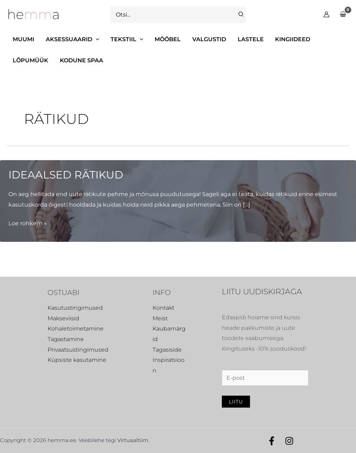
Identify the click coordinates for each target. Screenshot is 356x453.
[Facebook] (271, 440)
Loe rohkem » (27, 223)
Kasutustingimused (75, 307)
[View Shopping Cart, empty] (343, 14)
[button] (72, 39)
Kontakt (163, 307)
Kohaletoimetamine (76, 328)
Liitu (236, 401)
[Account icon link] (326, 14)
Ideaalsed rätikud (65, 174)
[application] (95, 39)
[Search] (241, 14)
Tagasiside (167, 349)
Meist (160, 318)
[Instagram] (289, 440)
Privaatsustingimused (78, 349)
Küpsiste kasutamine (77, 360)
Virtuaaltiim (132, 440)
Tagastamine (66, 339)
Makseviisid (63, 318)
